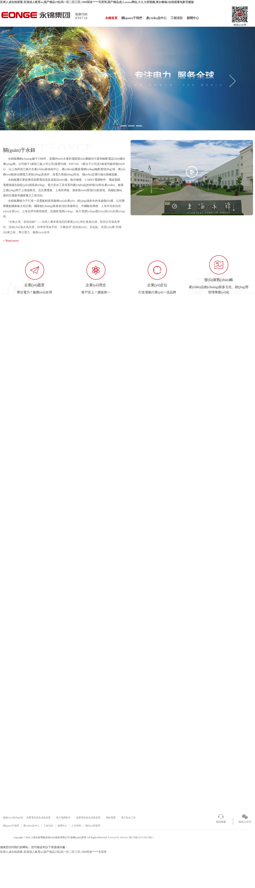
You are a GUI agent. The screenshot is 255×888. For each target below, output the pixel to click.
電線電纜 (111, 817)
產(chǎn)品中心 (156, 18)
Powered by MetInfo (118, 837)
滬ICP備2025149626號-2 (141, 837)
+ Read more (11, 240)
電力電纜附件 (63, 817)
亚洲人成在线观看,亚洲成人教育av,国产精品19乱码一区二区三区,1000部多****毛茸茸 (53, 851)
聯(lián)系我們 (92, 825)
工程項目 (177, 18)
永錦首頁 (111, 18)
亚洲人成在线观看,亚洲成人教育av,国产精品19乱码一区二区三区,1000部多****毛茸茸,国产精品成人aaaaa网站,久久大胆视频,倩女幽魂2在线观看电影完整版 (97, 2)
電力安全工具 (128, 817)
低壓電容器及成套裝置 (88, 817)
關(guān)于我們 (131, 18)
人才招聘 (76, 825)
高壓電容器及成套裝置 (38, 817)
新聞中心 (193, 18)
